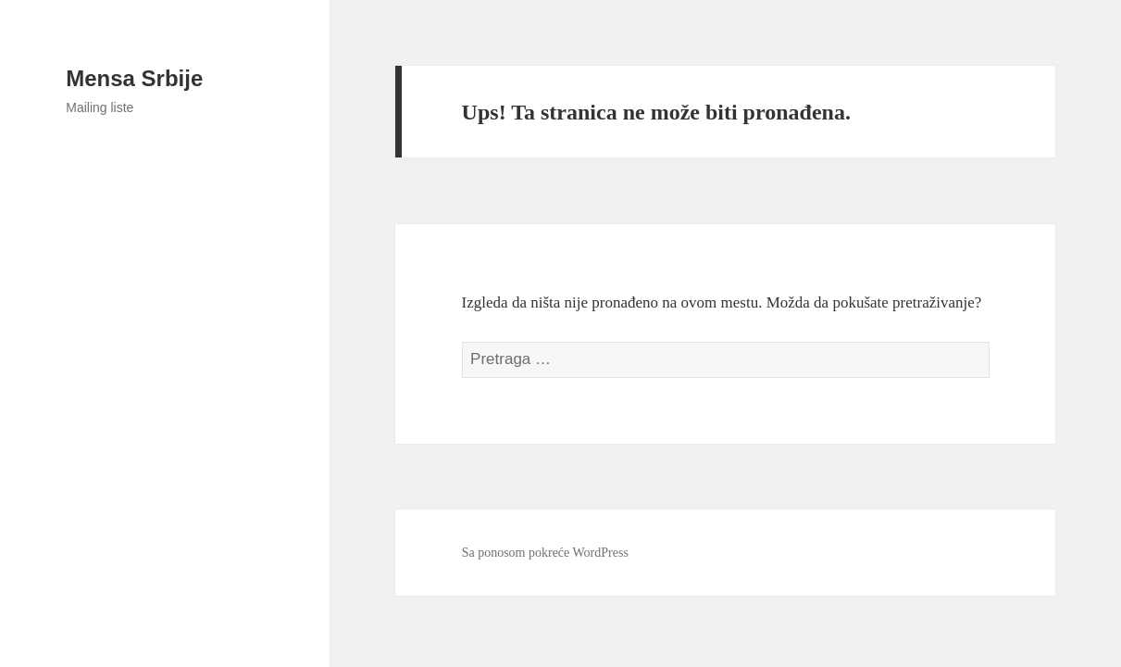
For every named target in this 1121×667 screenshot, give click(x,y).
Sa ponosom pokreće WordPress (545, 553)
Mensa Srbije (134, 78)
